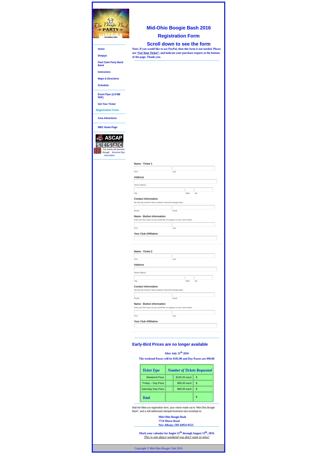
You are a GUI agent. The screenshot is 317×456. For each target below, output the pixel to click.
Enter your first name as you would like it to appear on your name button (163, 220)
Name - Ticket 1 (143, 163)
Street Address (140, 185)
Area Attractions (107, 118)
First (136, 172)
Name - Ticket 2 (143, 251)
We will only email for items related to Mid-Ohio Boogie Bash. (158, 202)
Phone (136, 211)
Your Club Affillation (146, 233)
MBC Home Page (107, 127)
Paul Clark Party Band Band (110, 64)
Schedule (103, 85)
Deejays (102, 55)
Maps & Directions (108, 78)
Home (101, 49)
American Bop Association (114, 154)
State (187, 193)
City (135, 193)
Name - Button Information (150, 216)
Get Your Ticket (106, 104)
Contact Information (146, 198)
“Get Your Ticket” (148, 52)
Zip (196, 193)
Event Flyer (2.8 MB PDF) (109, 96)
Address (139, 177)
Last (174, 172)
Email (174, 211)
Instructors (104, 72)
